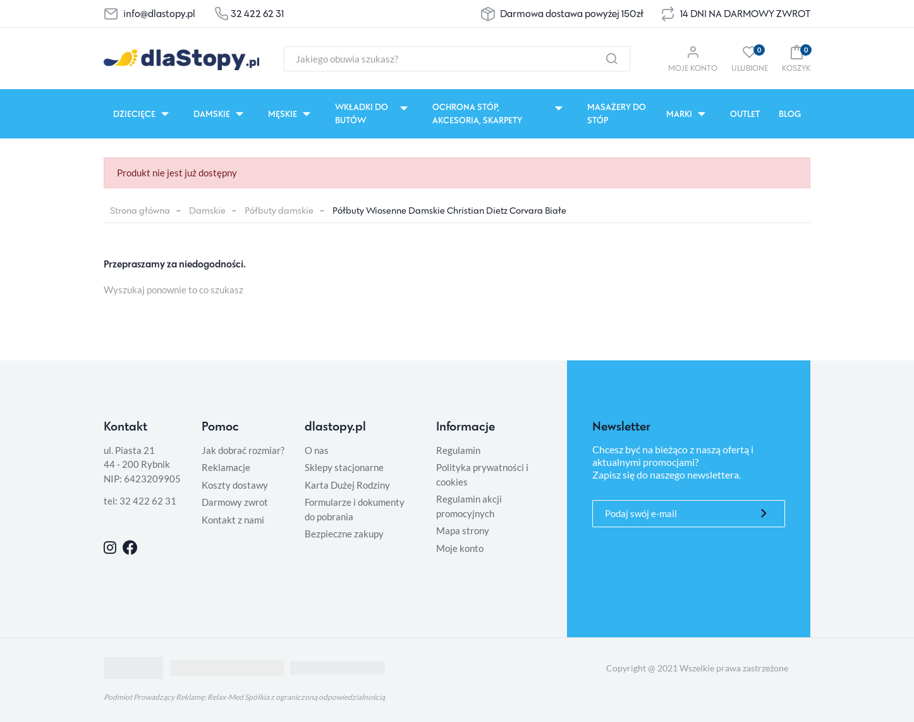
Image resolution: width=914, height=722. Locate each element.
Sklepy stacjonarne (344, 467)
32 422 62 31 (257, 14)
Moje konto (460, 548)
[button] (796, 58)
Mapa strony (462, 530)
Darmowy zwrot (235, 502)
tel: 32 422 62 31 (140, 500)
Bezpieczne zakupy (344, 533)
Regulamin (458, 450)
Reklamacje (226, 467)
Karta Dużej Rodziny (347, 485)
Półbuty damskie (279, 210)
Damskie (207, 210)
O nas (317, 450)
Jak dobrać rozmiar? (243, 450)
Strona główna (140, 210)
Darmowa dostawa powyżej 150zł (571, 14)
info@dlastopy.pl (159, 14)
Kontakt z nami (233, 519)
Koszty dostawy (235, 485)
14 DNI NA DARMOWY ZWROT (745, 14)
